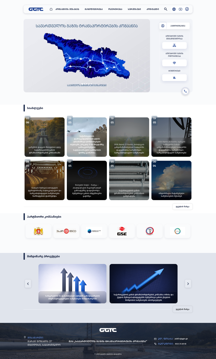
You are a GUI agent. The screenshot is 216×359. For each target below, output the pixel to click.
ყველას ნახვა (182, 206)
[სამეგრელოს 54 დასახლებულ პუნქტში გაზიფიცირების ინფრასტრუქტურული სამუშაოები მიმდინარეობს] (72, 283)
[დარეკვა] (185, 91)
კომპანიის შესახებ (67, 9)
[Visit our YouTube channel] (181, 9)
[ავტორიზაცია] (174, 25)
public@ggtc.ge (181, 339)
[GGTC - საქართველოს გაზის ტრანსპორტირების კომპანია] (36, 9)
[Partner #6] (177, 231)
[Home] (51, 9)
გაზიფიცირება (94, 9)
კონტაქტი (153, 9)
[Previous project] (28, 284)
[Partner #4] (122, 231)
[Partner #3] (94, 231)
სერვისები (134, 9)
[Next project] (188, 284)
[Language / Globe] (174, 9)
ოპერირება (115, 9)
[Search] (166, 9)
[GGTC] (108, 330)
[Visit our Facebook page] (187, 9)
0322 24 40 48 (180, 344)
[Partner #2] (66, 231)
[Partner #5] (149, 231)
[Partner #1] (38, 231)
